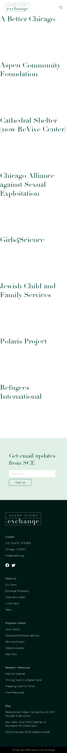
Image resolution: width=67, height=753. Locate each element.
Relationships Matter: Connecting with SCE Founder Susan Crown (29, 713)
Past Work (11, 654)
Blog (7, 705)
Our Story (11, 584)
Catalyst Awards (14, 647)
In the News (12, 603)
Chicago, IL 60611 (15, 549)
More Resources (14, 692)
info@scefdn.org (14, 555)
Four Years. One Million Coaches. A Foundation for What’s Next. (25, 723)
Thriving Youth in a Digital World (23, 679)
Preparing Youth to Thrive (19, 686)
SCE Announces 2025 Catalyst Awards (27, 731)
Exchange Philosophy (17, 590)
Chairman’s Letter (15, 597)
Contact (9, 536)
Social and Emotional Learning (22, 635)
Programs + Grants (15, 622)
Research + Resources (17, 667)
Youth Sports (12, 629)
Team (8, 609)
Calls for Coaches (15, 673)
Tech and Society (15, 641)
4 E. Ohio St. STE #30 (18, 542)
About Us (10, 578)
